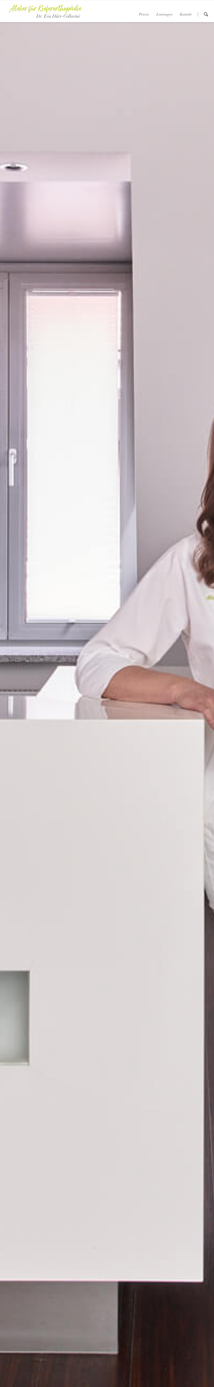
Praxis (144, 14)
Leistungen (164, 14)
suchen (206, 14)
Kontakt (186, 14)
